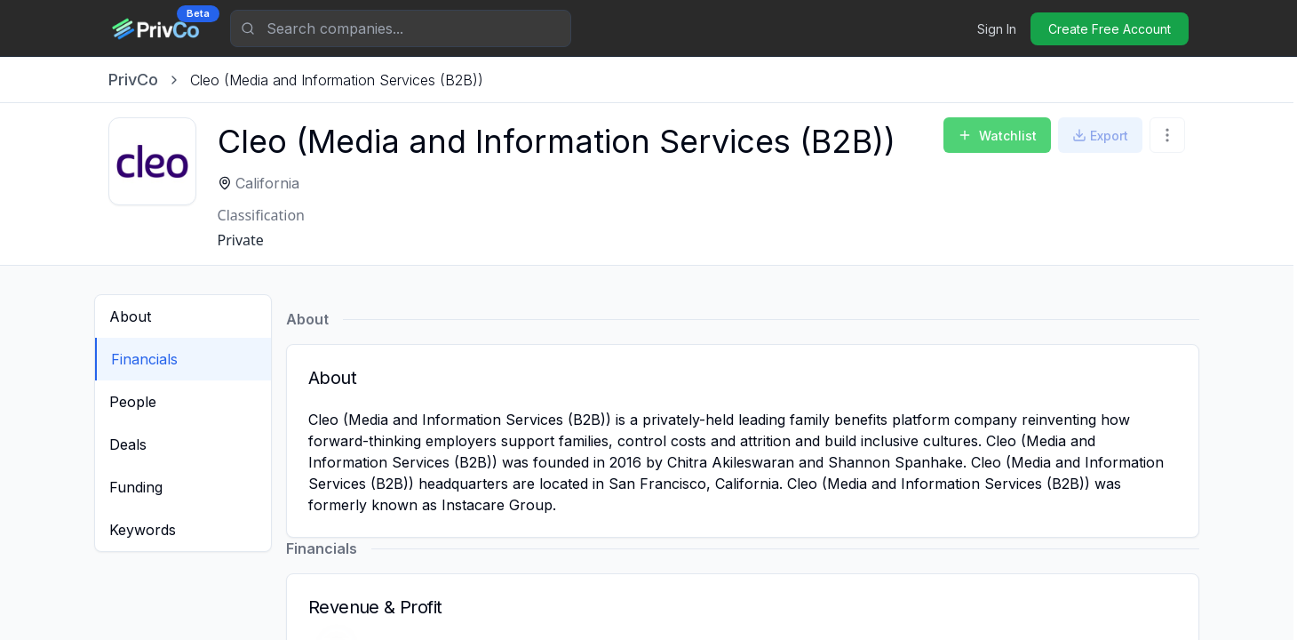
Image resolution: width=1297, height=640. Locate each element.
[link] (336, 80)
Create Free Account (1109, 28)
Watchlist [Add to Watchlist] (997, 135)
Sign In (996, 28)
